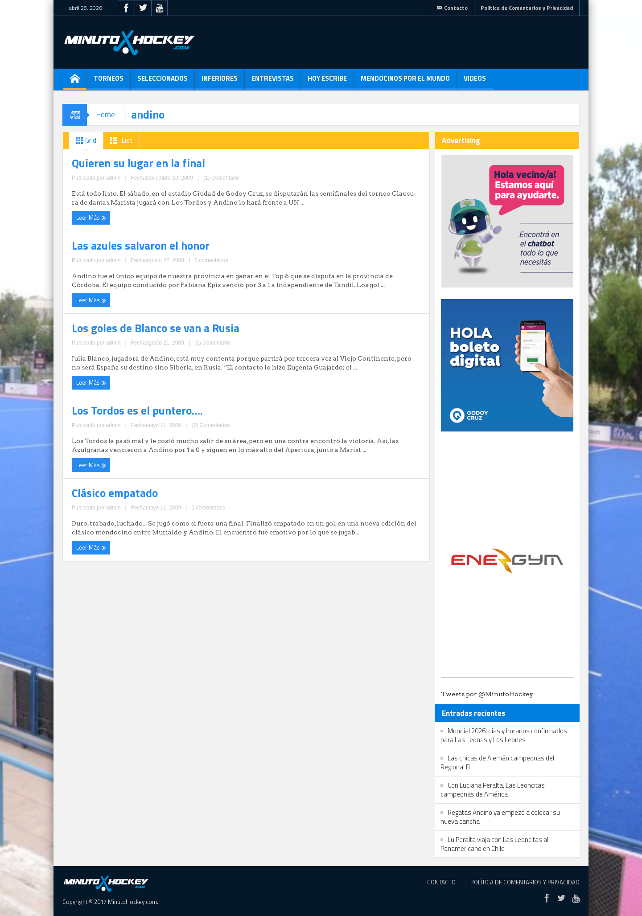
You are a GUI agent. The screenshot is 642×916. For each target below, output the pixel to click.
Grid (84, 140)
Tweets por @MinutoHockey (487, 694)
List (120, 140)
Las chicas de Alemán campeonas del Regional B (497, 762)
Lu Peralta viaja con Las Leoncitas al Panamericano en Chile (494, 844)
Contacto (452, 8)
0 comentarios (336, 208)
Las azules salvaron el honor (304, 161)
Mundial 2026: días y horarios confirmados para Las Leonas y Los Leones (503, 735)
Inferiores (219, 81)
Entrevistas (272, 81)
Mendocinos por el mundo (405, 81)
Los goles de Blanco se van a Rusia (131, 249)
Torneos (108, 81)
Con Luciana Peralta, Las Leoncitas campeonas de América (492, 789)
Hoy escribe (327, 81)
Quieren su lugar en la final (118, 161)
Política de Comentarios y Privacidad (527, 8)
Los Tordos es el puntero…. (302, 249)
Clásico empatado (102, 329)
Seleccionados (162, 81)
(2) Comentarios (335, 288)
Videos (475, 81)
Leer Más (88, 215)
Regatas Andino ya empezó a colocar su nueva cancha (500, 816)
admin (135, 199)
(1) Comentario (162, 199)
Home (105, 114)
